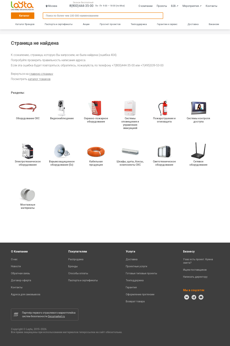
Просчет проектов (110, 24)
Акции (86, 24)
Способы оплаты (78, 273)
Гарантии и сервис (167, 24)
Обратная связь (20, 273)
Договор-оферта (21, 280)
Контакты (211, 5)
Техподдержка (139, 24)
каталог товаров (39, 79)
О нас (14, 259)
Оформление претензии (140, 294)
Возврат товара (135, 301)
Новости (16, 266)
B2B (174, 5)
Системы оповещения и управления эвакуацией (130, 117)
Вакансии (214, 24)
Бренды (73, 266)
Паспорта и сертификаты (59, 24)
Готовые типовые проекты (141, 273)
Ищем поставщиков (195, 269)
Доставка (193, 24)
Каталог (24, 15)
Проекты (162, 5)
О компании (146, 5)
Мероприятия (192, 5)
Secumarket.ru (56, 316)
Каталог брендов (24, 24)
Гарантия (131, 287)
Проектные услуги (136, 266)
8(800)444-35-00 (81, 6)
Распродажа (75, 259)
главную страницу (41, 74)
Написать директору (195, 276)
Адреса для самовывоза (25, 294)
